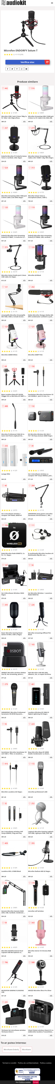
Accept (35, 1082)
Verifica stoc (35, 62)
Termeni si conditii (9, 1063)
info (24, 121)
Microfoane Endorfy (11, 1049)
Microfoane (26, 1049)
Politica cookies (46, 1063)
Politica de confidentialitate (28, 1063)
